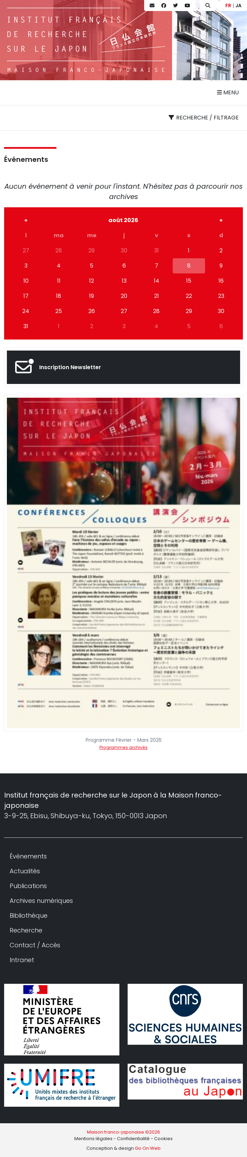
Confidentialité (133, 1138)
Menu (228, 92)
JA (238, 5)
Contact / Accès (35, 945)
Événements (26, 159)
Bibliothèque (28, 915)
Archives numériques (41, 900)
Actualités (25, 871)
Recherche (26, 930)
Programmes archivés (123, 747)
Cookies (163, 1138)
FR (228, 5)
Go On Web (148, 1148)
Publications (28, 886)
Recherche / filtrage (203, 118)
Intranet (22, 960)
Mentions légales (93, 1138)
